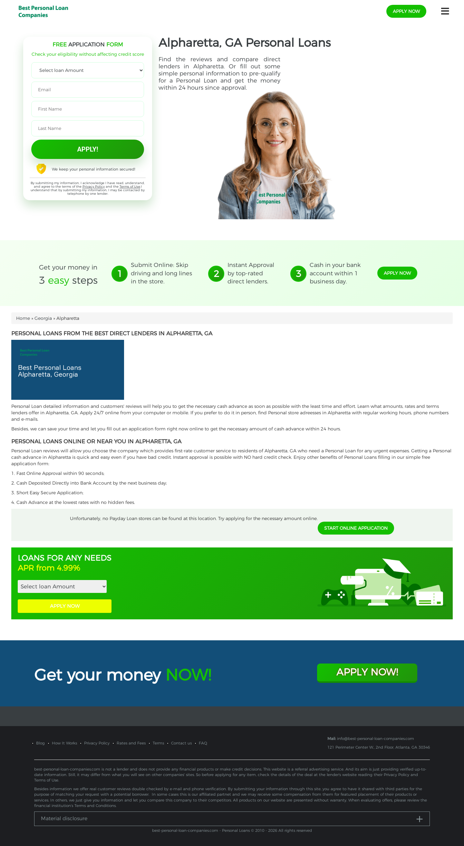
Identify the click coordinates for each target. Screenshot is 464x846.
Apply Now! (367, 672)
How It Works (64, 743)
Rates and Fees (131, 743)
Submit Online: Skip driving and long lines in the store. (161, 273)
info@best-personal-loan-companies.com (375, 738)
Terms (158, 743)
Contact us (181, 743)
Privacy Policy (93, 186)
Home (23, 318)
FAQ (203, 743)
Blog (40, 743)
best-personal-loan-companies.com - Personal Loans (201, 830)
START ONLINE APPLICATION (356, 528)
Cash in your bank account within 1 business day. (335, 273)
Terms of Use (130, 186)
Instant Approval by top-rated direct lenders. (250, 273)
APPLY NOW (65, 606)
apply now (406, 11)
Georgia (43, 318)
